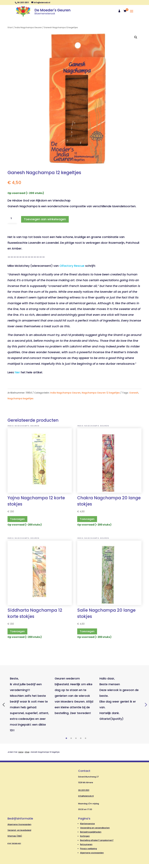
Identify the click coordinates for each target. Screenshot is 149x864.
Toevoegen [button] (17, 519)
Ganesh (133, 392)
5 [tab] (85, 738)
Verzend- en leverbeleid (19, 830)
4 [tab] (80, 738)
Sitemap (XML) (15, 836)
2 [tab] (71, 738)
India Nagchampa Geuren (28, 27)
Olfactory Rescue (71, 266)
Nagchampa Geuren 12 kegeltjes (101, 392)
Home (20, 752)
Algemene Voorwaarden (19, 824)
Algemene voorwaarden (92, 852)
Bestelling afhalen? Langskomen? (97, 840)
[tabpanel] (30, 704)
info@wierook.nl (86, 796)
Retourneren (86, 844)
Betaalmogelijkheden (90, 832)
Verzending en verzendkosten (95, 827)
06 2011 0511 (83, 790)
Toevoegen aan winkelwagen (45, 219)
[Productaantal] (12, 218)
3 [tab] (76, 738)
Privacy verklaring (88, 848)
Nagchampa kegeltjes (20, 398)
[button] (136, 37)
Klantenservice (87, 823)
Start (10, 27)
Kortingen (85, 836)
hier (17, 372)
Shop (27, 752)
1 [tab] (66, 738)
